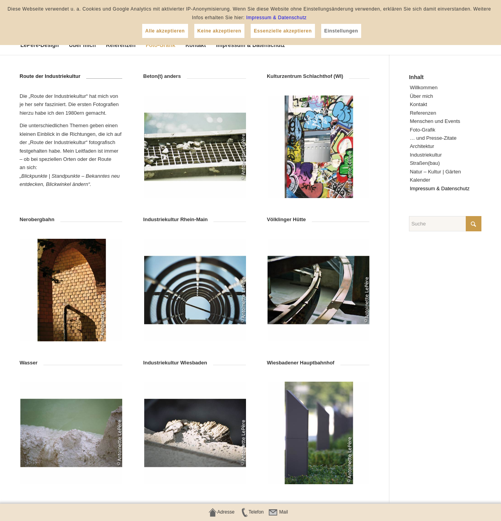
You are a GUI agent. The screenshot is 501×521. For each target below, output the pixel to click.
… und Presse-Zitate (433, 138)
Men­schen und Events (435, 121)
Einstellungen (341, 31)
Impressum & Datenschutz (276, 17)
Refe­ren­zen (423, 113)
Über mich (421, 96)
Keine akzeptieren (219, 31)
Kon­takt (418, 104)
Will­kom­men (424, 87)
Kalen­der (420, 180)
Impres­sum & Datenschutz (439, 188)
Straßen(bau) (425, 163)
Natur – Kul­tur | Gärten (435, 172)
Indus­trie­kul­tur (426, 155)
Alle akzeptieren (165, 31)
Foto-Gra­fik (422, 130)
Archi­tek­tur (422, 146)
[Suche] (445, 223)
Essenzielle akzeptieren (283, 31)
